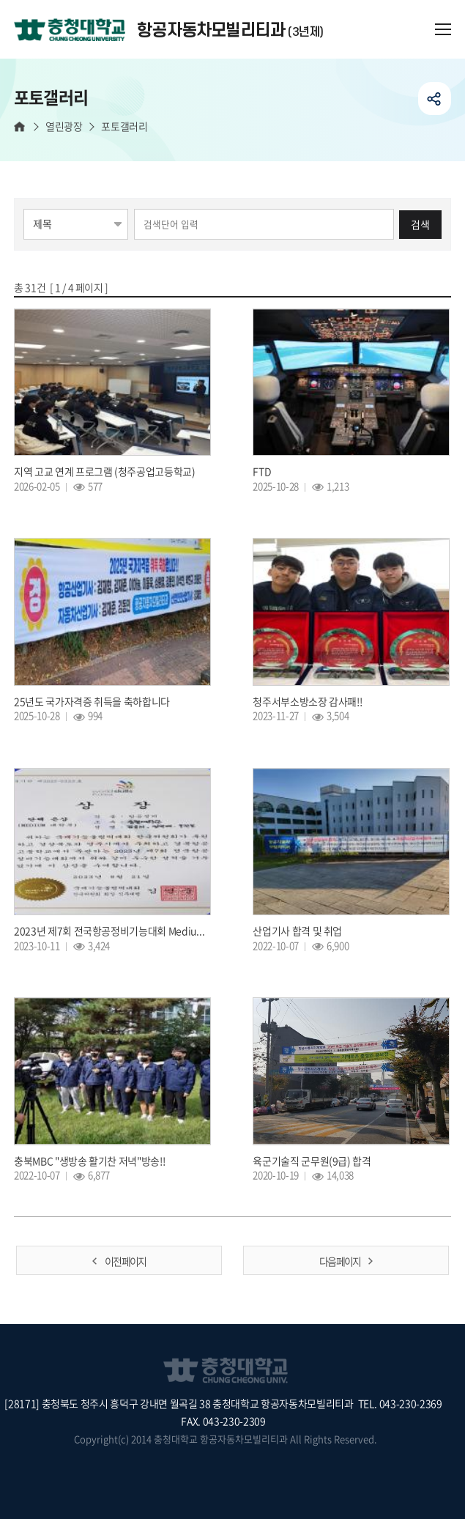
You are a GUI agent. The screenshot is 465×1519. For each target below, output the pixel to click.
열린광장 (63, 126)
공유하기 (434, 98)
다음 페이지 (339, 1261)
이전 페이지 (125, 1261)
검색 (420, 224)
